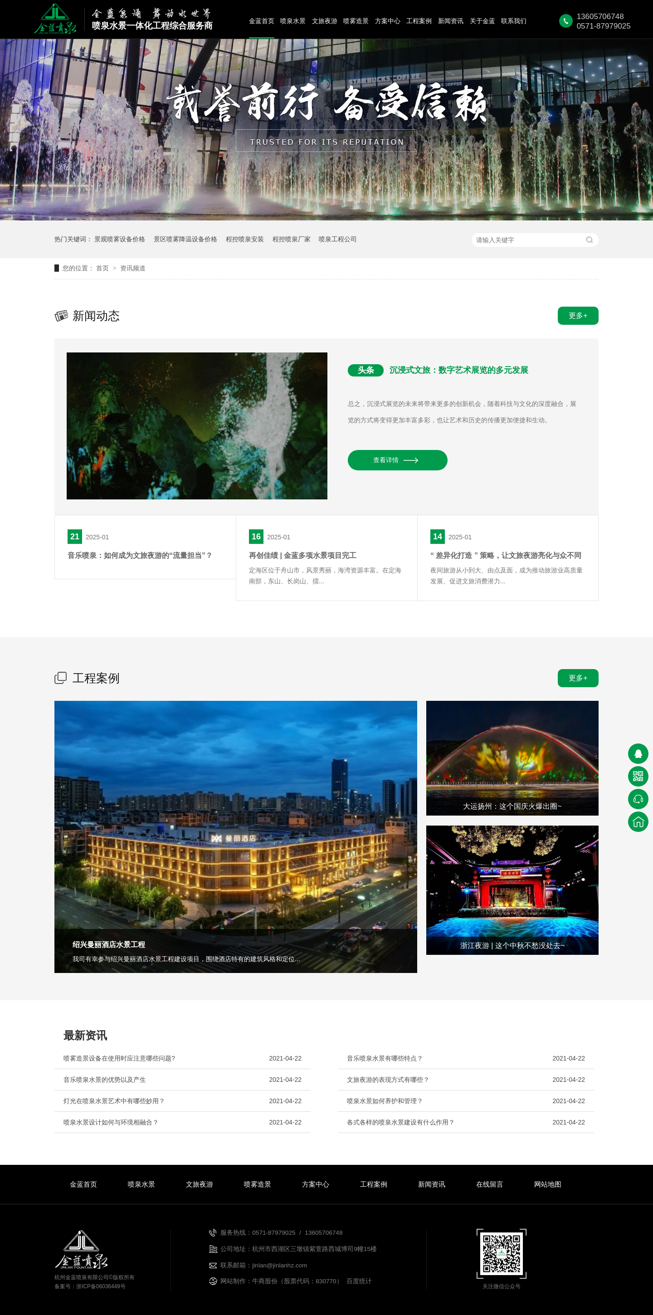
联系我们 (513, 21)
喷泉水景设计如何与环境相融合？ (111, 1122)
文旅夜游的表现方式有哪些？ (388, 1079)
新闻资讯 (450, 21)
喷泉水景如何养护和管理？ (385, 1101)
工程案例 (419, 21)
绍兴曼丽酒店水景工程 (109, 944)
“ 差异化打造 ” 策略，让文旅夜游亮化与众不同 (505, 555)
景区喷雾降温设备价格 (185, 239)
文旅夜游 (324, 21)
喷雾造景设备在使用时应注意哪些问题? (119, 1058)
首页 (103, 268)
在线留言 (489, 1184)
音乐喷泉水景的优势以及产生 (104, 1079)
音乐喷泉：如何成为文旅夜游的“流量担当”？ (140, 555)
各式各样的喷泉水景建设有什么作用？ (401, 1122)
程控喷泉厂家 (292, 239)
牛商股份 (265, 1281)
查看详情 (386, 460)
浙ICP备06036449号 (101, 1286)
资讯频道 (133, 268)
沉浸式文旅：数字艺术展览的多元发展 (459, 370)
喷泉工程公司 (338, 239)
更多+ (578, 315)
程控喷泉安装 (245, 239)
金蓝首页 (261, 21)
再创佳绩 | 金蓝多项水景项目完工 (302, 555)
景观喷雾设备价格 (119, 239)
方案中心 (387, 21)
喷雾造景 (356, 21)
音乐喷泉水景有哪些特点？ (385, 1058)
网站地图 (547, 1184)
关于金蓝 (482, 21)
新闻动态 (96, 316)
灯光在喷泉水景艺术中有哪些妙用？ (114, 1101)
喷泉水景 (293, 21)
